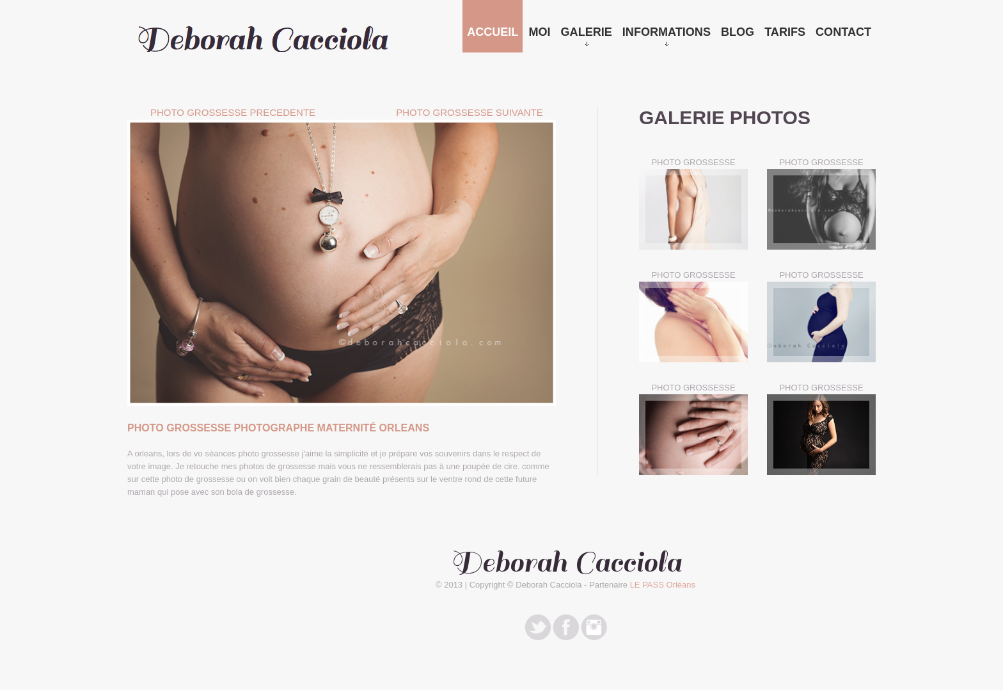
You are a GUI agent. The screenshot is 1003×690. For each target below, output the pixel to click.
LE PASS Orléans (662, 585)
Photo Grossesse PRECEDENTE (232, 112)
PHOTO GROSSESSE (693, 162)
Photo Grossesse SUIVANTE (469, 112)
